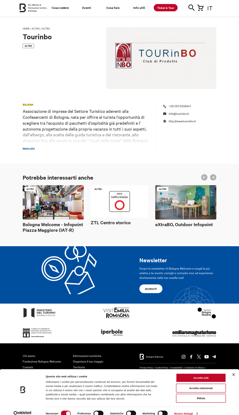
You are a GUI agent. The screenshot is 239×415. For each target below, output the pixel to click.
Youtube (206, 357)
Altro (36, 28)
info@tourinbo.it (179, 113)
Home (26, 28)
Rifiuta (201, 392)
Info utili (139, 8)
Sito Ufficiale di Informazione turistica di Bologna (37, 7)
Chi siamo (29, 356)
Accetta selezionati (201, 382)
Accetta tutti (201, 372)
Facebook (191, 357)
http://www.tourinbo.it (182, 121)
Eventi (86, 8)
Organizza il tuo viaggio (88, 361)
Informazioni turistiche (87, 356)
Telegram (214, 357)
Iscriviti (151, 289)
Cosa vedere (60, 8)
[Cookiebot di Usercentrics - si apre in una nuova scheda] (22, 408)
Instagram (183, 357)
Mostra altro (29, 148)
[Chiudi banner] (233, 369)
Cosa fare (112, 8)
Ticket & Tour (165, 8)
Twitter (199, 357)
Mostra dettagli (183, 408)
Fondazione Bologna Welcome (42, 361)
